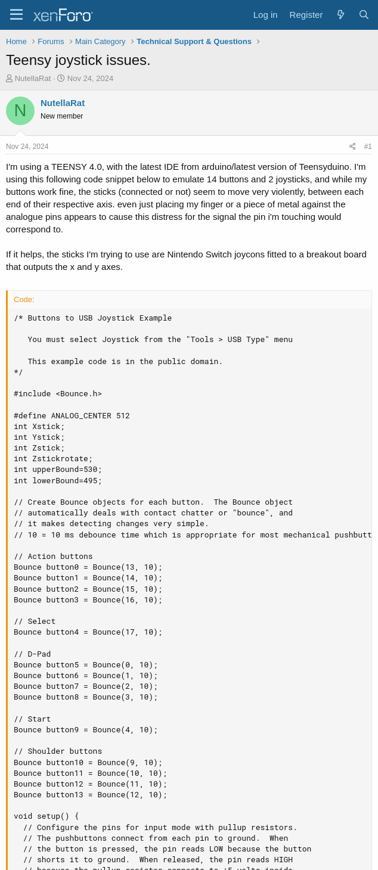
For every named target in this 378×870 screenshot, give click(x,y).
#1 (368, 146)
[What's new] (340, 15)
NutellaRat (33, 78)
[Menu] (16, 15)
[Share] (352, 147)
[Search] (364, 15)
